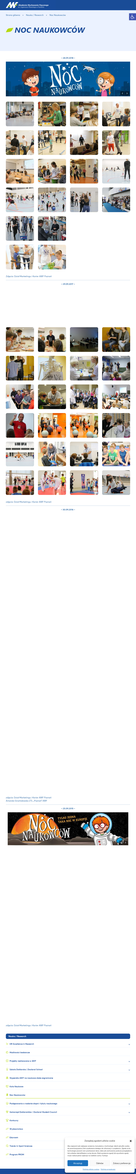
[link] (132, 16)
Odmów (99, 1163)
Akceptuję (77, 1163)
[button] (130, 1140)
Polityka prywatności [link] (108, 1169)
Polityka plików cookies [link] (91, 1169)
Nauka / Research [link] (35, 15)
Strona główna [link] (13, 15)
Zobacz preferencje (121, 1163)
